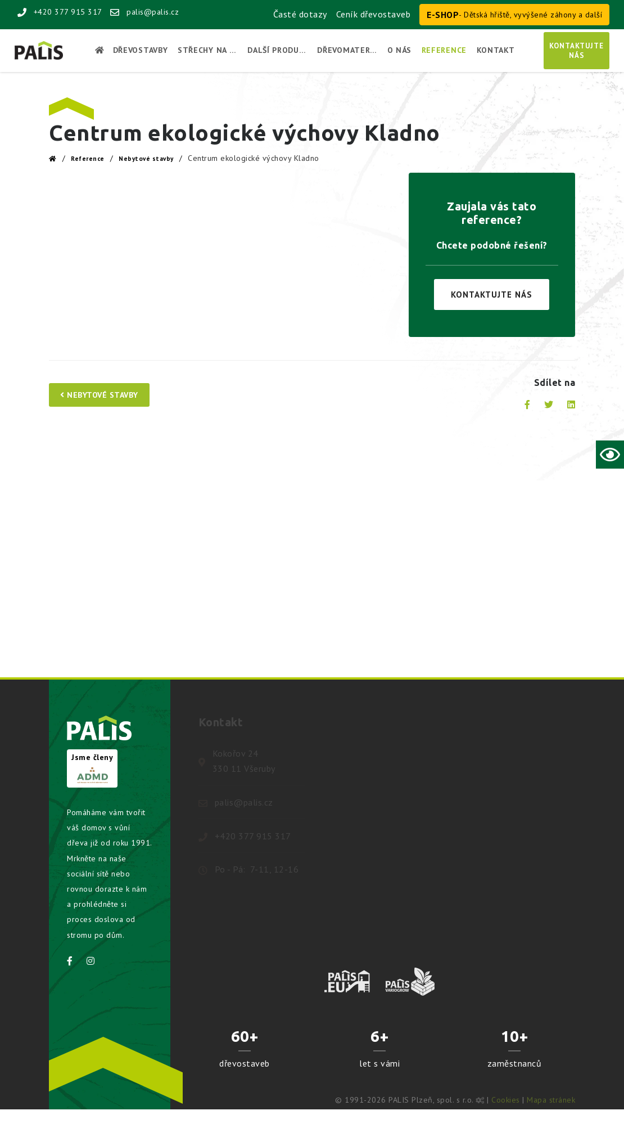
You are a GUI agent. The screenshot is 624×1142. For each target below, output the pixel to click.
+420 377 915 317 (59, 12)
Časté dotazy (300, 14)
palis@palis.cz (144, 12)
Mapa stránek (551, 1100)
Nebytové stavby (146, 159)
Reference (88, 159)
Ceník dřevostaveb (373, 14)
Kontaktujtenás (576, 50)
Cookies (505, 1100)
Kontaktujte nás (491, 294)
